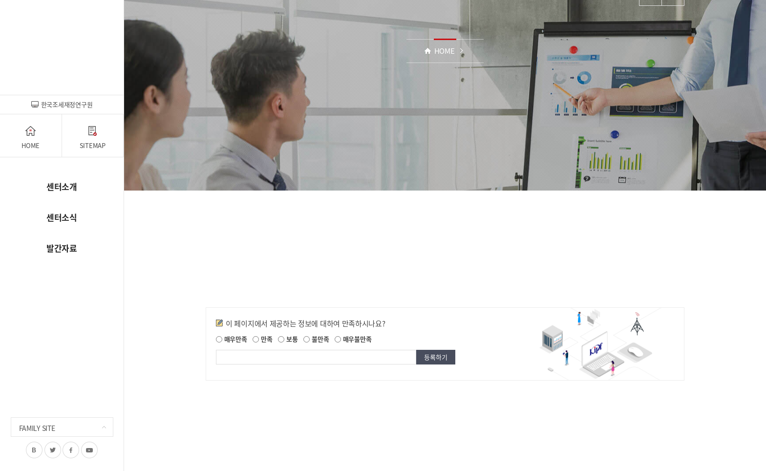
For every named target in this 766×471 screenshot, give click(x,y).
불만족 (316, 338)
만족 (262, 338)
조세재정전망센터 (62, 48)
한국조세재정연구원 (62, 104)
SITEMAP (93, 138)
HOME (30, 138)
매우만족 (231, 338)
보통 (288, 338)
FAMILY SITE (37, 428)
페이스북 (71, 450)
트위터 (52, 450)
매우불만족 (353, 338)
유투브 (89, 450)
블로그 (34, 450)
